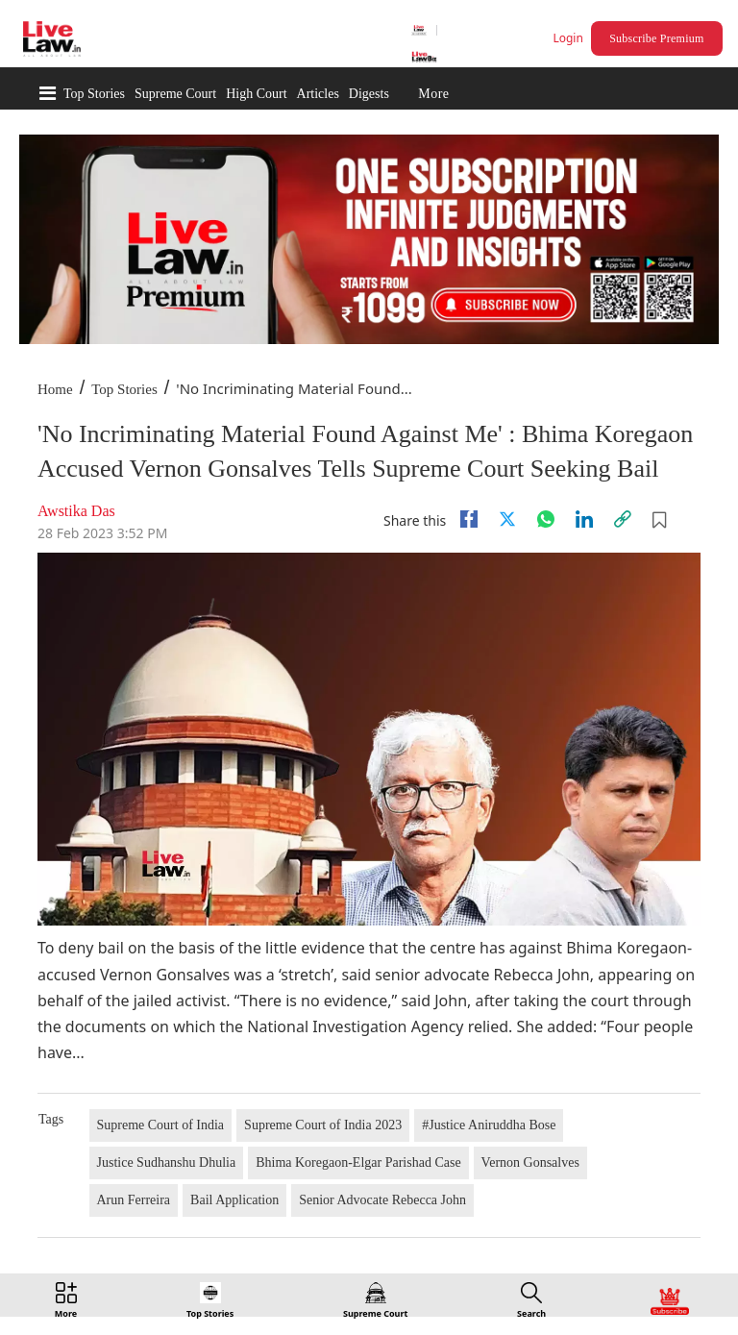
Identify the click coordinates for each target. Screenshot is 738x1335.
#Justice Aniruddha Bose (488, 1125)
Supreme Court (175, 94)
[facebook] (469, 519)
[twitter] (507, 519)
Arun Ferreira (134, 1200)
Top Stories (94, 94)
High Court (256, 94)
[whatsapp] (545, 519)
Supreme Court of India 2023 (323, 1125)
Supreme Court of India (161, 1125)
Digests (369, 94)
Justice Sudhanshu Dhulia (166, 1162)
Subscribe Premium (656, 38)
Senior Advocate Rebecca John (382, 1200)
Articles (318, 94)
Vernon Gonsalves (530, 1162)
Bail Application (234, 1200)
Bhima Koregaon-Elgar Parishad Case (358, 1162)
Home (55, 389)
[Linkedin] (584, 519)
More (433, 94)
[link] (622, 519)
